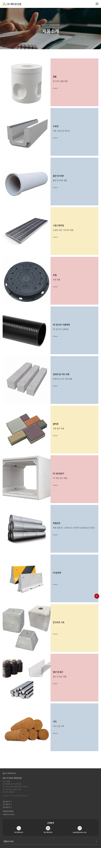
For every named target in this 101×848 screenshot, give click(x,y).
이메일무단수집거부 (8, 814)
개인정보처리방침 (8, 811)
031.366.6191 (48, 832)
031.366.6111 (18, 832)
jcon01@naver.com (80, 832)
